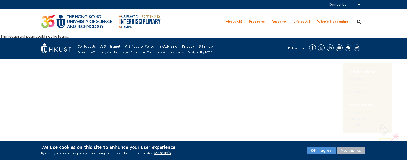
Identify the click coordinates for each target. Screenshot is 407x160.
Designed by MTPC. (200, 52)
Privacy (188, 46)
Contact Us (337, 4)
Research (279, 22)
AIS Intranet (110, 46)
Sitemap (206, 46)
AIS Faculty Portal (140, 46)
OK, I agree (321, 150)
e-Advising (168, 46)
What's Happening (332, 22)
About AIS (234, 22)
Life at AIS (302, 22)
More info (162, 152)
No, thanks (351, 150)
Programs (257, 22)
